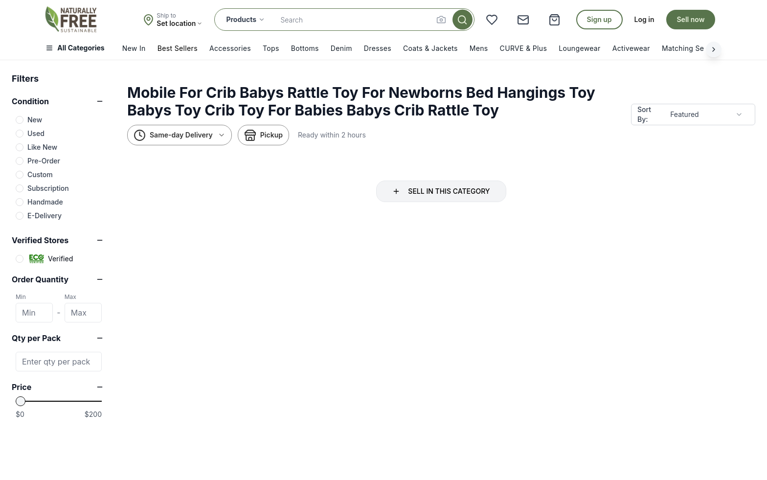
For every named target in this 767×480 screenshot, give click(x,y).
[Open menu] (77, 49)
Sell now (691, 19)
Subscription (48, 188)
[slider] (20, 401)
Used (36, 133)
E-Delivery (44, 215)
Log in (644, 19)
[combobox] (706, 114)
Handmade (45, 202)
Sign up (599, 19)
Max (70, 296)
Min (21, 296)
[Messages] (523, 19)
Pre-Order (43, 161)
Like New (42, 147)
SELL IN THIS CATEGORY (441, 191)
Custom (40, 174)
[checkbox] (19, 120)
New (34, 119)
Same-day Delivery (180, 135)
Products (245, 19)
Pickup (263, 135)
